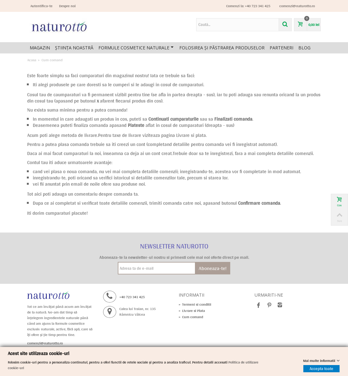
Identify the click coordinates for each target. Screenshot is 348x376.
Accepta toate (321, 368)
